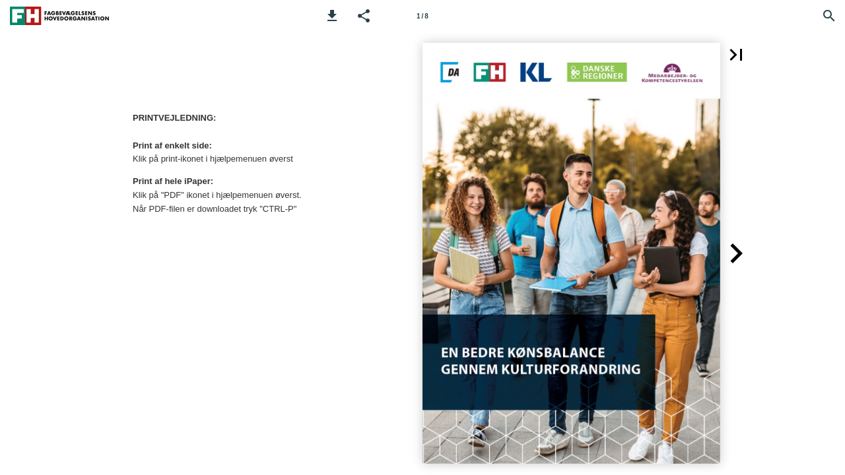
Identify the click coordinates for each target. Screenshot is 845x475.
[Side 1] (422, 16)
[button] (332, 16)
